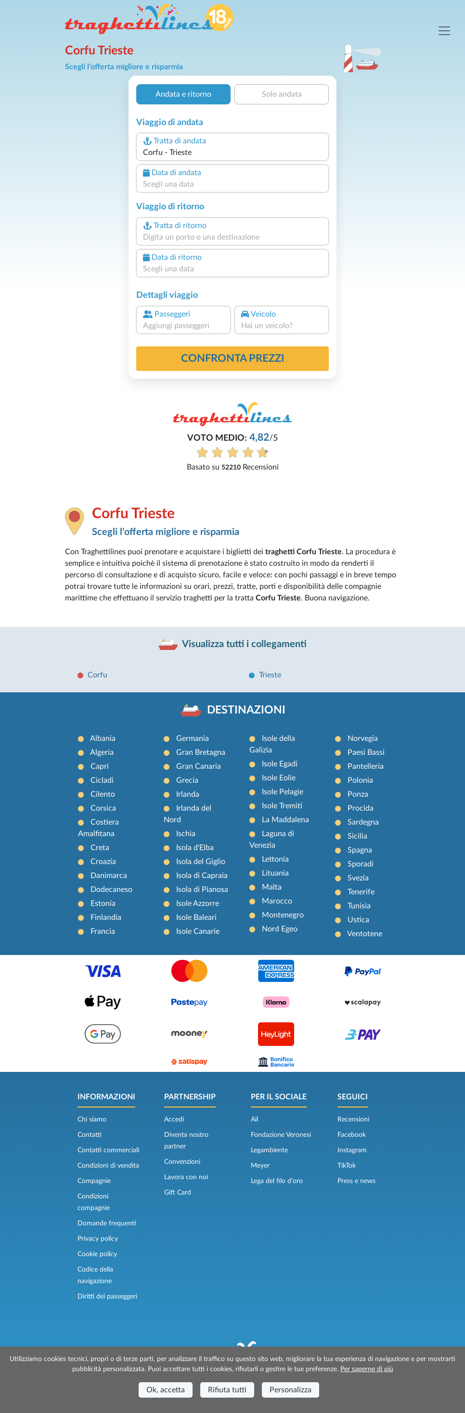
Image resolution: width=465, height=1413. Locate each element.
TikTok (346, 1165)
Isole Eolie (279, 778)
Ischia (185, 834)
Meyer (260, 1165)
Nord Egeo (279, 929)
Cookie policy (97, 1254)
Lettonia (275, 859)
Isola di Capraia (202, 875)
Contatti (90, 1135)
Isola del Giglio (200, 862)
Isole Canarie (198, 931)
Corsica (103, 808)
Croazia (103, 862)
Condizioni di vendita (108, 1165)
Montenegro (283, 915)
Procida (361, 808)
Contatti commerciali (108, 1150)
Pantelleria (366, 766)
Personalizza (290, 1390)
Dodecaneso (111, 889)
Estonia (103, 903)
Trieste (270, 675)
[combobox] (232, 152)
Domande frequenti (107, 1223)
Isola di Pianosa (202, 889)
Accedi (174, 1119)
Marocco (277, 901)
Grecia (187, 780)
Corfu (97, 675)
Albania (103, 738)
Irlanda (187, 794)
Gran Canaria (198, 766)
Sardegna (363, 822)
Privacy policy (98, 1238)
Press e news (356, 1181)
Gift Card (177, 1192)
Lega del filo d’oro (277, 1181)
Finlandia (105, 917)
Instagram (352, 1150)
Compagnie (94, 1181)
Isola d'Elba (195, 848)
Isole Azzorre (197, 903)
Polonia (360, 780)
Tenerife (361, 892)
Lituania (275, 873)
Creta (99, 848)
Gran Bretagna (200, 752)
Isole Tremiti (282, 806)
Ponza (358, 794)
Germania (192, 738)
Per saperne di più (366, 1369)
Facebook (351, 1135)
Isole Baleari (196, 917)
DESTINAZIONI (246, 710)
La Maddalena (285, 820)
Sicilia (357, 836)
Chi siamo (92, 1119)
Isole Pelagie (282, 792)
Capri (99, 766)
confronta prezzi (232, 358)
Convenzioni (182, 1161)
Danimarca (108, 875)
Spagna (360, 850)
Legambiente (269, 1150)
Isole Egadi (279, 764)
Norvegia (363, 738)
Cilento (102, 794)
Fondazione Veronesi (281, 1135)
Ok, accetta (165, 1390)
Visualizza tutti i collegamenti (244, 644)
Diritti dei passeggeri (107, 1296)
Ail (254, 1119)
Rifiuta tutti (227, 1390)
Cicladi (102, 780)
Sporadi (361, 864)
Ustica (358, 920)
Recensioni (353, 1119)
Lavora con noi (186, 1177)
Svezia (358, 878)
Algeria (102, 752)
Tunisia (359, 906)
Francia (102, 931)
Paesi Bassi (366, 752)
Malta (272, 887)
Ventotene (364, 934)
